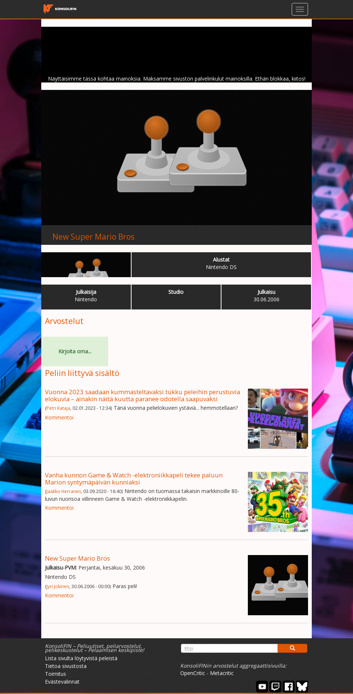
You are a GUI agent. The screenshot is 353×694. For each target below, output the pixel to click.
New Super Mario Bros (93, 236)
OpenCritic (192, 673)
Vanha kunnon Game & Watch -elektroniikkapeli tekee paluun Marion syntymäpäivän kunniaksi (134, 478)
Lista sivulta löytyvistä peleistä (81, 658)
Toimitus (55, 673)
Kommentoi (59, 417)
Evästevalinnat (62, 681)
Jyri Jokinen (57, 586)
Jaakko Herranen (63, 491)
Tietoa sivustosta (66, 665)
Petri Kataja (58, 408)
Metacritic (222, 673)
